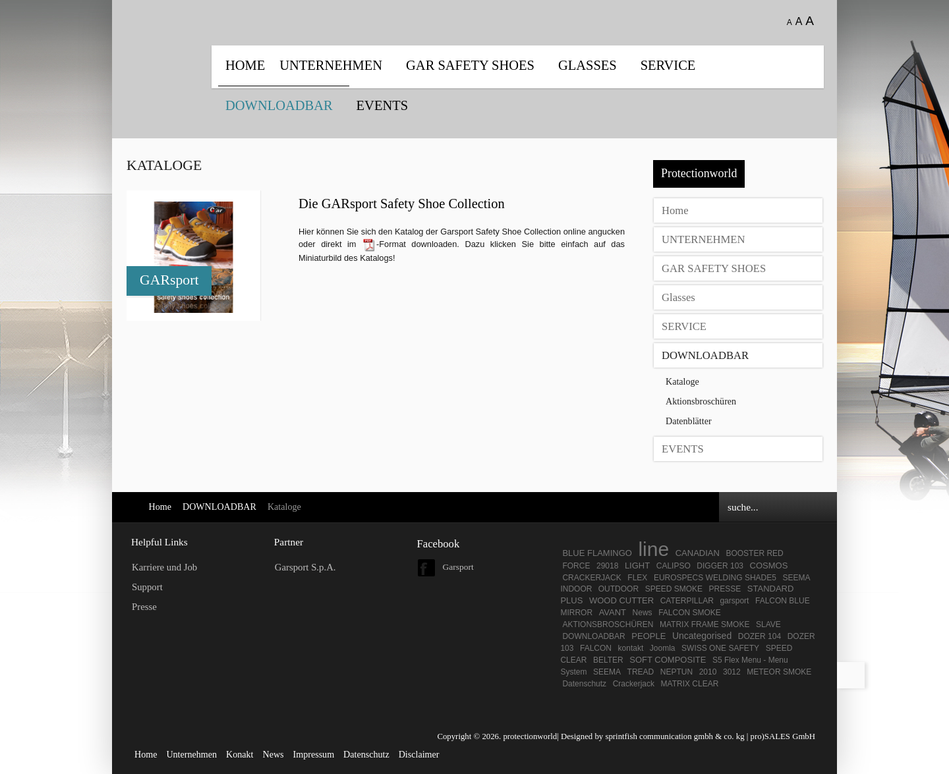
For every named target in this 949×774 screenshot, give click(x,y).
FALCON (596, 648)
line (653, 549)
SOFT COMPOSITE (667, 660)
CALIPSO (673, 565)
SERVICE (668, 65)
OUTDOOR (618, 589)
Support (147, 587)
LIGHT (637, 565)
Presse (144, 606)
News (642, 612)
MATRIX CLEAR (690, 683)
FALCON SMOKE (689, 612)
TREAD (640, 672)
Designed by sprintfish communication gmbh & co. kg (653, 736)
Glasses (587, 65)
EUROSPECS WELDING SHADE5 (715, 577)
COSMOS (769, 565)
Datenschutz (584, 683)
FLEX (637, 577)
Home (245, 65)
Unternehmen (191, 754)
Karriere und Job (164, 567)
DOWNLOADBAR (279, 105)
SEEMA (607, 672)
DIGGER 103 (720, 565)
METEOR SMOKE (779, 672)
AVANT (612, 612)
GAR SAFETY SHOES (470, 65)
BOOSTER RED (754, 553)
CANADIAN (698, 553)
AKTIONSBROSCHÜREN (607, 624)
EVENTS (382, 105)
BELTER (608, 660)
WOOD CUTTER (621, 600)
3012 (732, 672)
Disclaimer (419, 754)
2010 (708, 672)
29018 (607, 565)
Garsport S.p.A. (305, 567)
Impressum (314, 754)
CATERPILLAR (687, 600)
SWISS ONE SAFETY (720, 648)
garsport (734, 600)
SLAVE (768, 624)
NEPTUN (676, 672)
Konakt (239, 754)
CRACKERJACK (591, 577)
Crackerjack (633, 683)
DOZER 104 (759, 636)
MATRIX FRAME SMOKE (704, 624)
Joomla (663, 648)
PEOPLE (648, 636)
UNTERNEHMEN (330, 65)
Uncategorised (702, 635)
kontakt (631, 648)
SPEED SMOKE (674, 589)
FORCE (576, 565)
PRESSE (725, 589)
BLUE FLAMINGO (596, 553)
